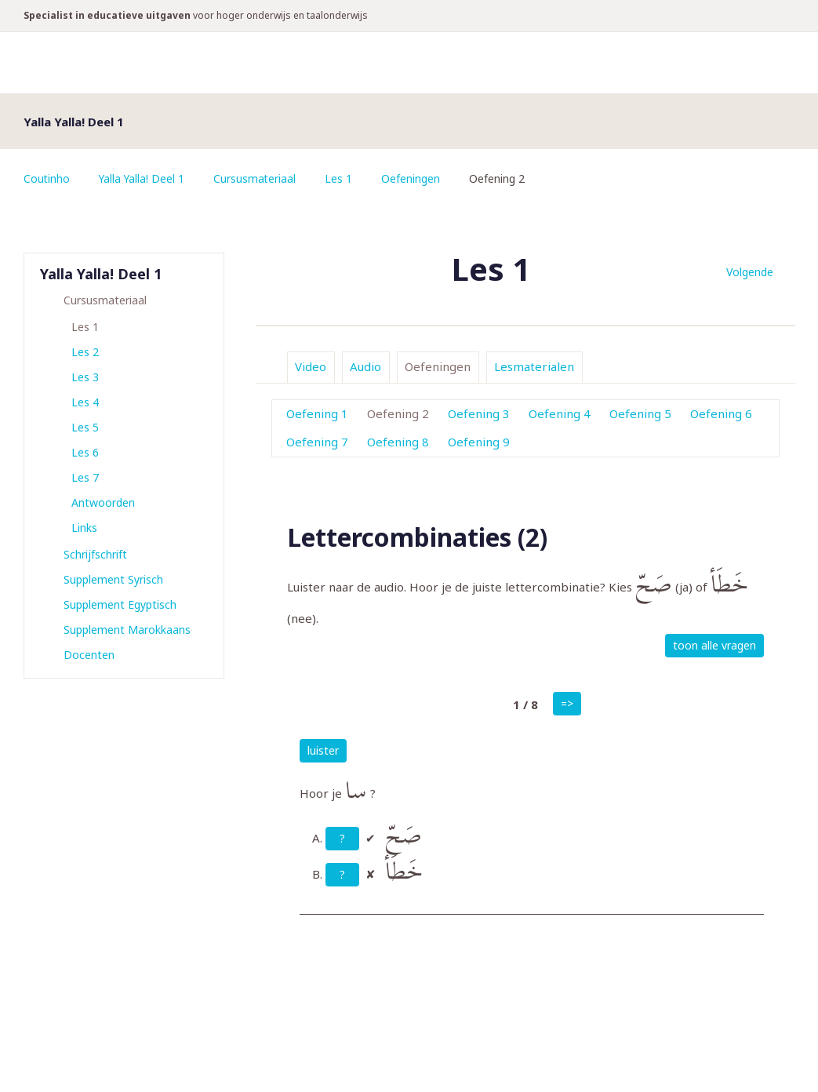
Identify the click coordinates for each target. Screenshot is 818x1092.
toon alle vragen (714, 645)
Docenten (89, 654)
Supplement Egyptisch (120, 604)
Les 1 (341, 178)
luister (323, 750)
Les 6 (85, 452)
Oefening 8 (398, 442)
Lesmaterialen (534, 366)
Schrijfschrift (95, 554)
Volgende (749, 271)
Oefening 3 (479, 413)
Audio (365, 366)
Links (84, 527)
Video (310, 366)
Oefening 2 (398, 413)
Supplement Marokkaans (127, 629)
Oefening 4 (560, 413)
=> (567, 703)
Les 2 (85, 351)
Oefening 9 (479, 442)
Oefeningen (413, 178)
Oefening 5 (640, 413)
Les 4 (85, 402)
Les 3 (85, 376)
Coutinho (47, 178)
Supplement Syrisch (113, 579)
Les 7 (85, 477)
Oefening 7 (317, 442)
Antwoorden (103, 502)
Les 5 (85, 427)
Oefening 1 (317, 413)
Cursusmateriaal (257, 178)
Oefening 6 (721, 413)
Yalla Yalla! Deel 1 (143, 178)
